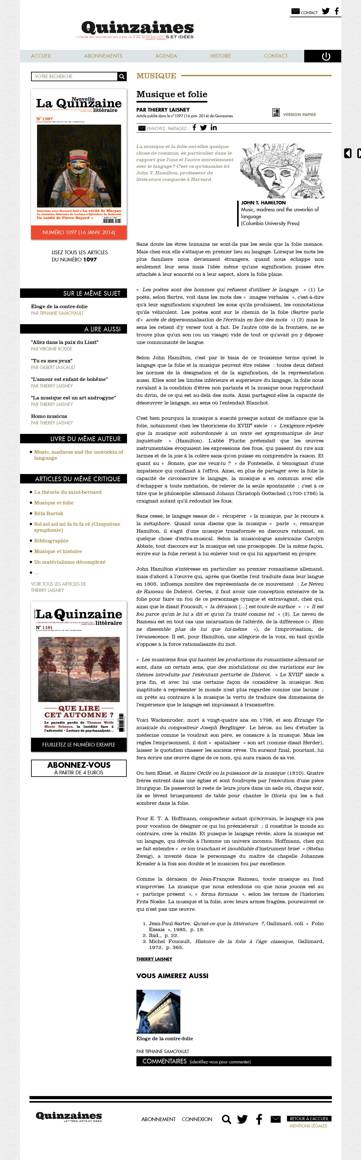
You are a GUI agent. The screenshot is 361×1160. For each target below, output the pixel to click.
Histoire (220, 56)
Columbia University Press (270, 223)
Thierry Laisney (154, 959)
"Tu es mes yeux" (51, 361)
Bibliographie (51, 541)
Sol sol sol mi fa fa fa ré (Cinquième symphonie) (77, 527)
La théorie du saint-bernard (68, 492)
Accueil (41, 56)
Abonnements (103, 56)
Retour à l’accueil (309, 1118)
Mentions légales (308, 1125)
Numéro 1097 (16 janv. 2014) (79, 232)
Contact (276, 56)
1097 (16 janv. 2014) (192, 115)
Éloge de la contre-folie (59, 306)
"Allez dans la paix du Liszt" (64, 342)
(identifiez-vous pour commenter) (220, 1062)
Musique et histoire (58, 551)
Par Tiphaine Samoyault (162, 1051)
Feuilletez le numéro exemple (78, 744)
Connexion (197, 1119)
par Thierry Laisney (163, 110)
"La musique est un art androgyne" (73, 398)
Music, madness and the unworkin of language (78, 455)
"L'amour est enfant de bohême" (69, 379)
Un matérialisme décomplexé (70, 562)
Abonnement (158, 1119)
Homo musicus (49, 416)
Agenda (167, 56)
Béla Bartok (48, 513)
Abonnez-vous (78, 764)
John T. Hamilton (263, 203)
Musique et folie (54, 503)
